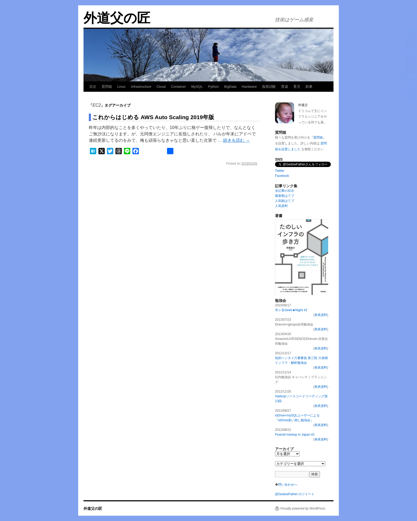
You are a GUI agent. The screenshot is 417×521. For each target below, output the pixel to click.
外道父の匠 (117, 18)
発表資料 (320, 315)
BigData (230, 87)
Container (178, 87)
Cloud (161, 87)
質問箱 (107, 87)
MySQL (197, 87)
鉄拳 (309, 87)
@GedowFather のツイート (294, 494)
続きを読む (236, 140)
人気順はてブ (284, 201)
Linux (121, 87)
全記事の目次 (284, 191)
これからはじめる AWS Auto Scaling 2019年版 (153, 117)
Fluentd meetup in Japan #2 (295, 434)
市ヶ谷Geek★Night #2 (291, 310)
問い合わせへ (287, 484)
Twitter (279, 171)
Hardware (249, 87)
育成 (284, 87)
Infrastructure (141, 87)
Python (213, 87)
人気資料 (281, 206)
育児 (296, 87)
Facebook (282, 176)
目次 (92, 87)
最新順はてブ (284, 196)
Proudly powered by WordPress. (303, 508)
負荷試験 (269, 87)
